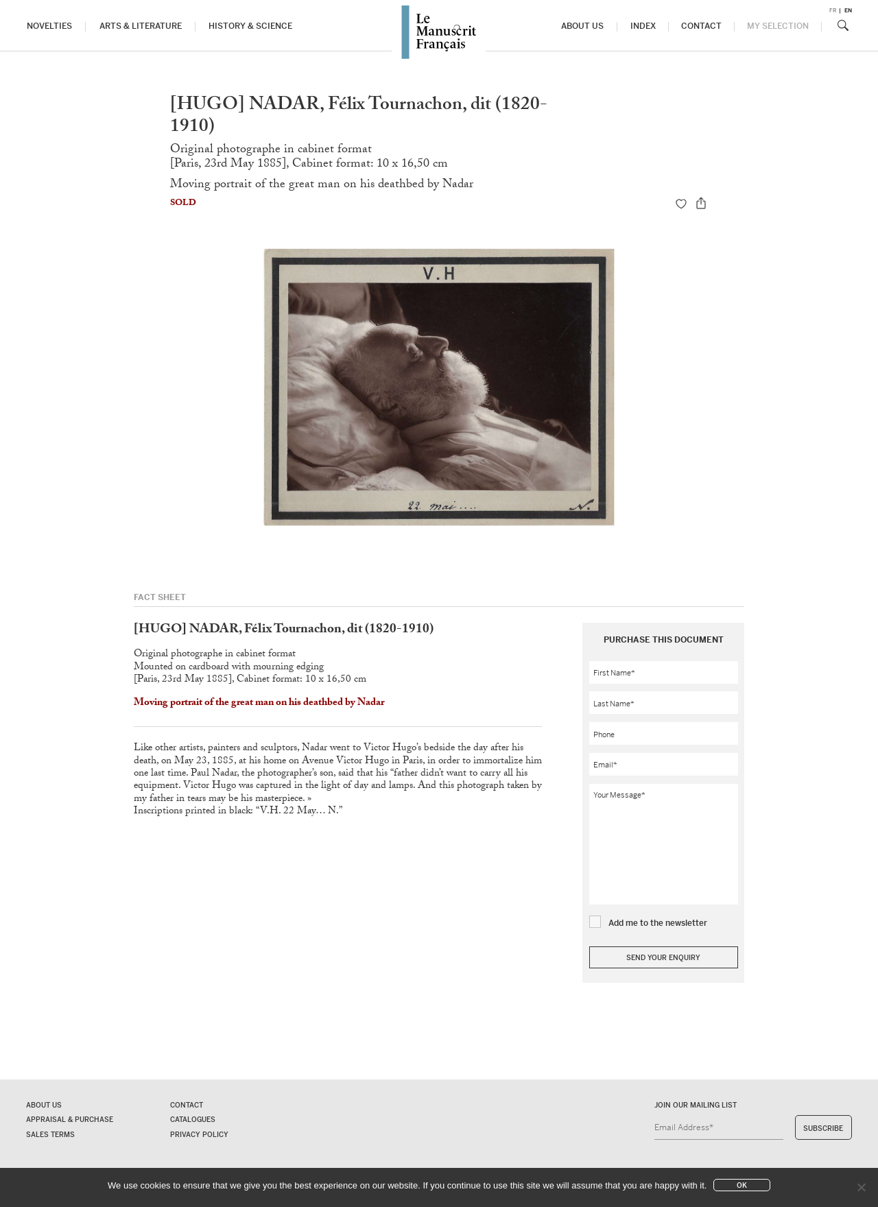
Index (643, 27)
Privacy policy (199, 1134)
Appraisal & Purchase (69, 1119)
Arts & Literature (140, 27)
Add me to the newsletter (657, 923)
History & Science (250, 27)
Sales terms (50, 1134)
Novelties (49, 27)
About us (582, 27)
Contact (701, 27)
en (848, 10)
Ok (742, 1185)
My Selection (778, 27)
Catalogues (192, 1119)
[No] (861, 1187)
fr (832, 10)
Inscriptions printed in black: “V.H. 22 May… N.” (238, 812)
